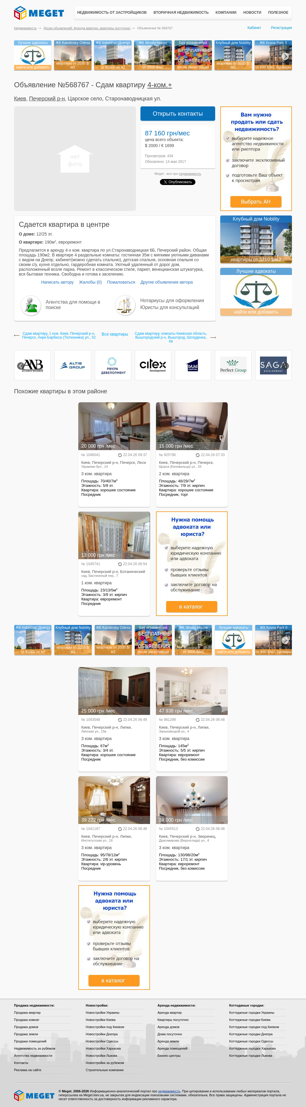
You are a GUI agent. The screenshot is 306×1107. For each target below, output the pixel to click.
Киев (20, 99)
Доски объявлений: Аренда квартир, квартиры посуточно (87, 28)
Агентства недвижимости (33, 1055)
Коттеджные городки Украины (251, 1012)
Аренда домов (168, 1027)
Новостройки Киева (100, 1020)
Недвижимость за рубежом (34, 1048)
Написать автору (57, 282)
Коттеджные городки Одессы (251, 1041)
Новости (252, 12)
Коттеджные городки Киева (249, 1020)
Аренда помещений (172, 1048)
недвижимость (190, 173)
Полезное (278, 12)
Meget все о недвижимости (34, 1095)
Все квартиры (115, 334)
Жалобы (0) (90, 282)
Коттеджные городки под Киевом (254, 1027)
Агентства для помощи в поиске (73, 304)
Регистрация (281, 28)
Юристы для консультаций (169, 307)
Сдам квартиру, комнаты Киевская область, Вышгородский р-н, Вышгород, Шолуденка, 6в (171, 337)
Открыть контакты (178, 113)
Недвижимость (25, 28)
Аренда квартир (169, 1012)
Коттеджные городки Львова (250, 1055)
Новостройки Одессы (102, 1041)
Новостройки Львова (101, 1055)
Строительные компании (104, 1070)
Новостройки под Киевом (105, 1027)
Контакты (21, 1063)
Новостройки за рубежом (105, 1063)
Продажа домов (26, 1027)
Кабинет (254, 28)
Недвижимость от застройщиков (112, 12)
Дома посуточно (169, 1034)
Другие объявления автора (166, 282)
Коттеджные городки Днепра (251, 1034)
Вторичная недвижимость (181, 12)
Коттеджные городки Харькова (252, 1048)
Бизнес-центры (168, 1055)
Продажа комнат (26, 1020)
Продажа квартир (27, 1012)
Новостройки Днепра (102, 1034)
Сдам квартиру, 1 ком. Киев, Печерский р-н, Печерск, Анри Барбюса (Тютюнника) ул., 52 (59, 336)
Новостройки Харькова (103, 1048)
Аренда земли (168, 1041)
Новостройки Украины (103, 1012)
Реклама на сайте (27, 1070)
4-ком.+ (159, 85)
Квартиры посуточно (173, 1020)
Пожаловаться (121, 282)
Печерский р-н (47, 99)
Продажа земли (26, 1034)
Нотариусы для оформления (172, 300)
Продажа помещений (30, 1041)
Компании (225, 12)
